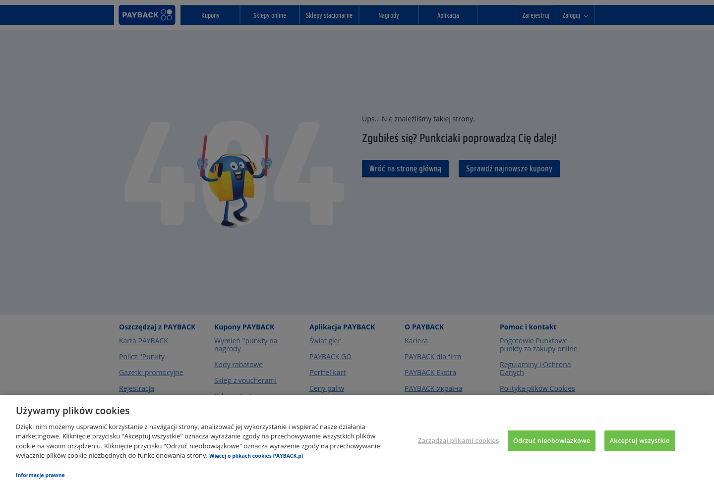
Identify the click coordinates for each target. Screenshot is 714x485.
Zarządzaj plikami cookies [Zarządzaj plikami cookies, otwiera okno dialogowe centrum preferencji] (458, 440)
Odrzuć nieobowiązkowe (552, 440)
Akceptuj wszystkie (640, 440)
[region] (357, 440)
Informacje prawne (40, 475)
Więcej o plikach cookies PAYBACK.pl (256, 455)
